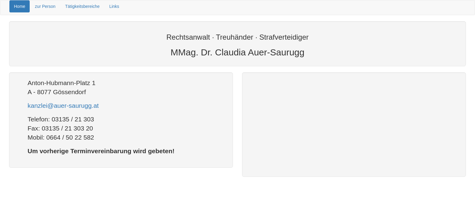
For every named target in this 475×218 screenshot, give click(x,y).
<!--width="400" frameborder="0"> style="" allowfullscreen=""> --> (354, 123)
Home (19, 6)
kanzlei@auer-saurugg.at (63, 105)
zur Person (45, 6)
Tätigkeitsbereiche (82, 6)
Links (114, 6)
